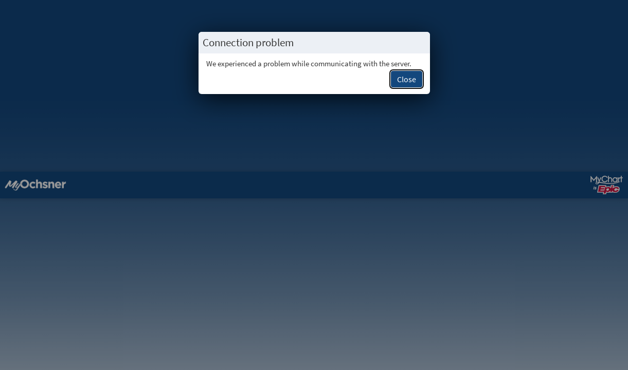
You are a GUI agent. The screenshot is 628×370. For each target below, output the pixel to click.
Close (406, 79)
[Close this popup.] (419, 42)
